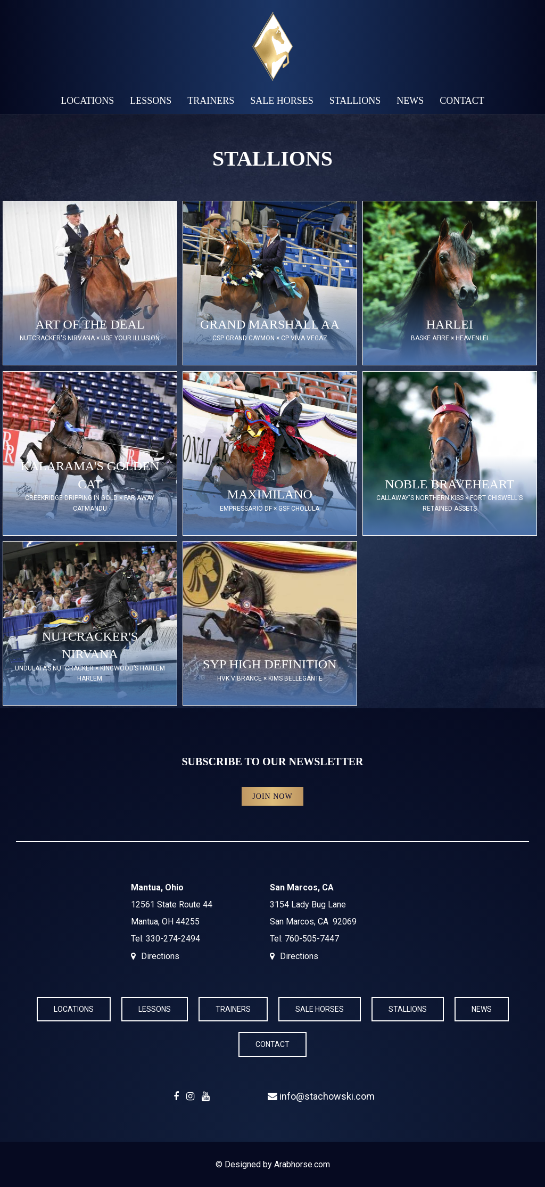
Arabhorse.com (302, 1164)
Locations (87, 100)
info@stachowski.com (321, 1096)
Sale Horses (281, 100)
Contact (462, 100)
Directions (160, 956)
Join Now (272, 796)
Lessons (150, 100)
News (410, 100)
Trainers (210, 100)
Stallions (355, 100)
